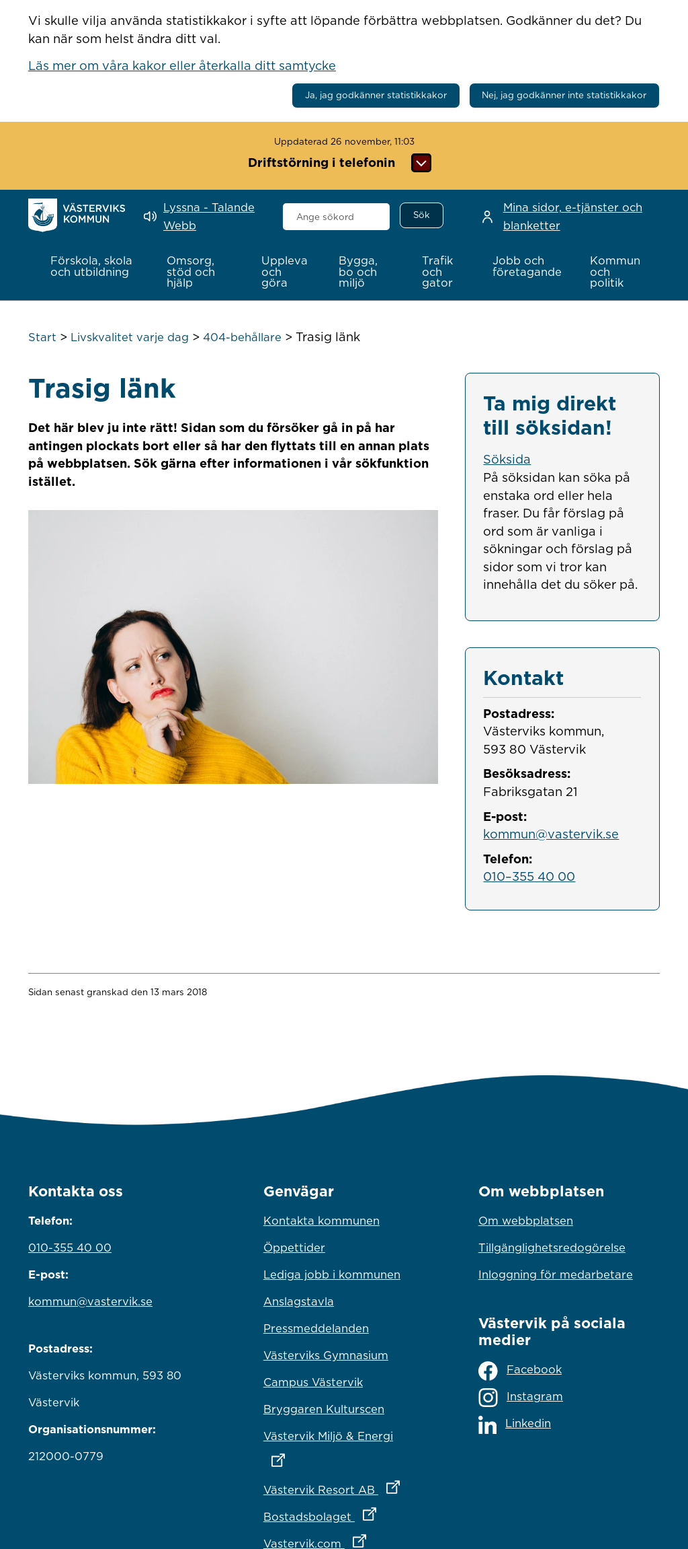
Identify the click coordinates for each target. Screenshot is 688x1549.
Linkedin (514, 1425)
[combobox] (336, 216)
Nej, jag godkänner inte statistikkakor (564, 94)
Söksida (507, 459)
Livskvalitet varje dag (130, 337)
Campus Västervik (313, 1382)
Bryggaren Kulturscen (323, 1409)
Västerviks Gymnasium (325, 1355)
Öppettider (294, 1247)
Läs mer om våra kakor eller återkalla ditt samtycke (182, 65)
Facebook (520, 1371)
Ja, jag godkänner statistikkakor (376, 94)
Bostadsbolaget (344, 1513)
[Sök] (421, 215)
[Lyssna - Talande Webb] (203, 216)
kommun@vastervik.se (551, 833)
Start (42, 337)
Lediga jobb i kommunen (331, 1274)
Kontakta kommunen (321, 1220)
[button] (94, 266)
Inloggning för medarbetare (555, 1274)
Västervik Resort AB (344, 1486)
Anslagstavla (298, 1301)
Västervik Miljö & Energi (344, 1444)
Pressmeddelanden (316, 1328)
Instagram (520, 1397)
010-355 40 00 (70, 1247)
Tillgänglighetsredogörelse (552, 1247)
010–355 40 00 (529, 876)
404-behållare (242, 337)
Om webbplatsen (525, 1220)
